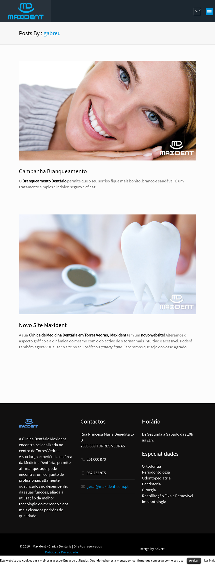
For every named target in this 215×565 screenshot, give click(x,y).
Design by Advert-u (154, 549)
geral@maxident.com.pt (108, 486)
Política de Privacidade (61, 552)
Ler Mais (209, 560)
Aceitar (194, 560)
